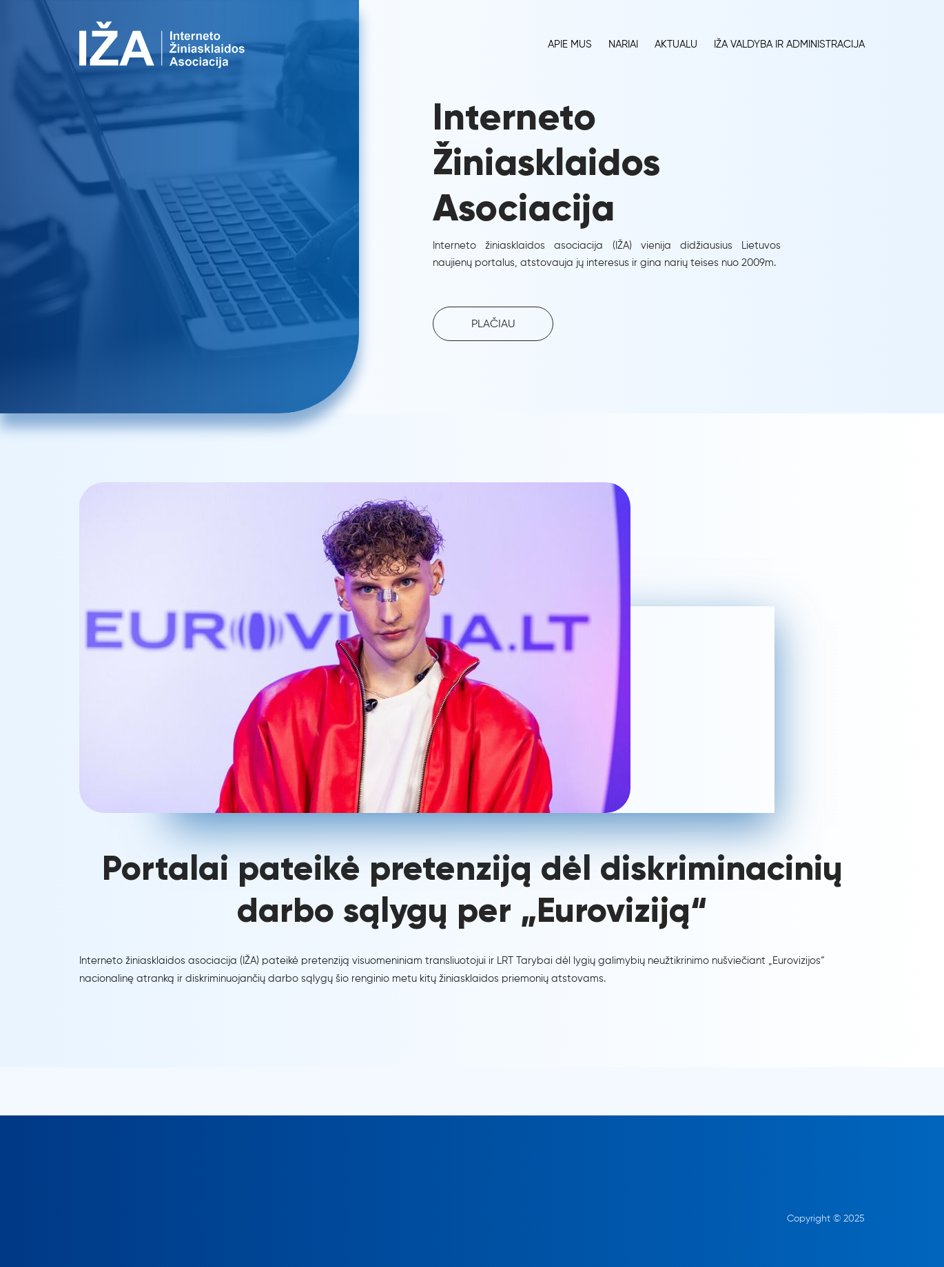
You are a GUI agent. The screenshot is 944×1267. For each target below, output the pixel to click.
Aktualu (676, 44)
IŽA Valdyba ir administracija (789, 44)
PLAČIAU (493, 324)
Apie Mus (570, 44)
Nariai (623, 44)
